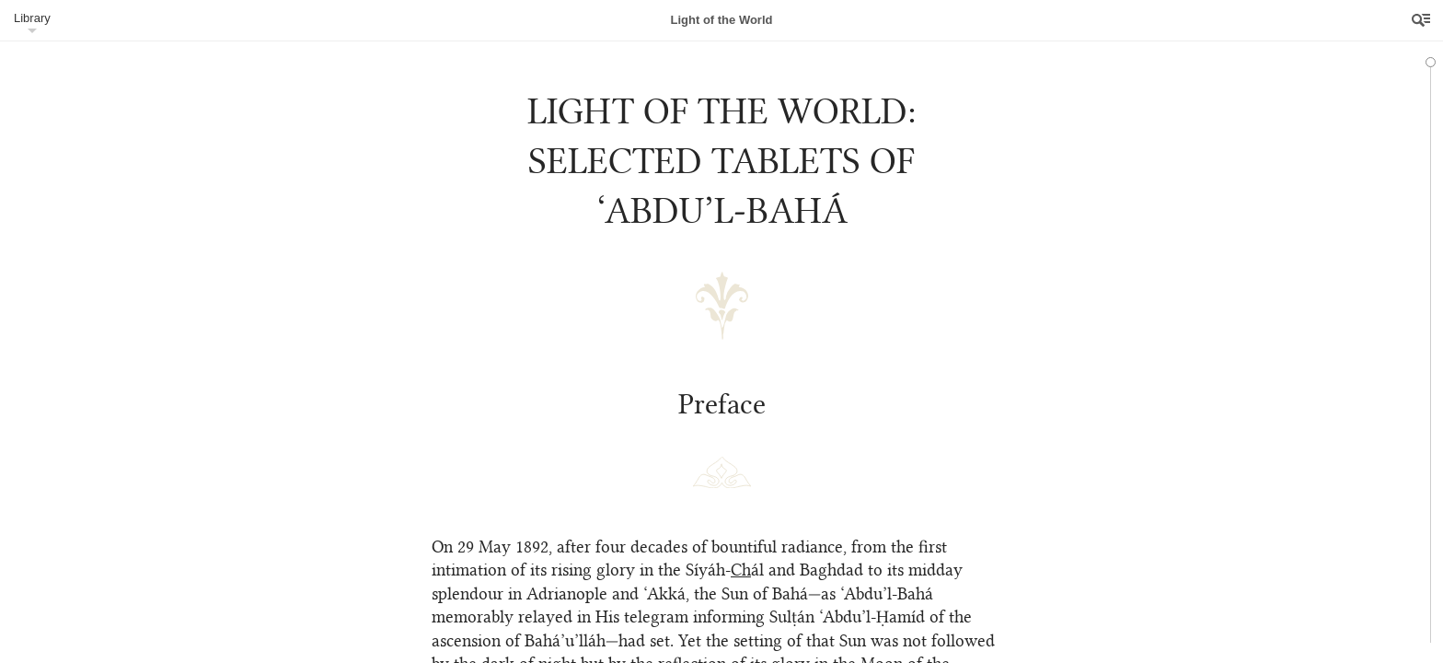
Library (32, 18)
